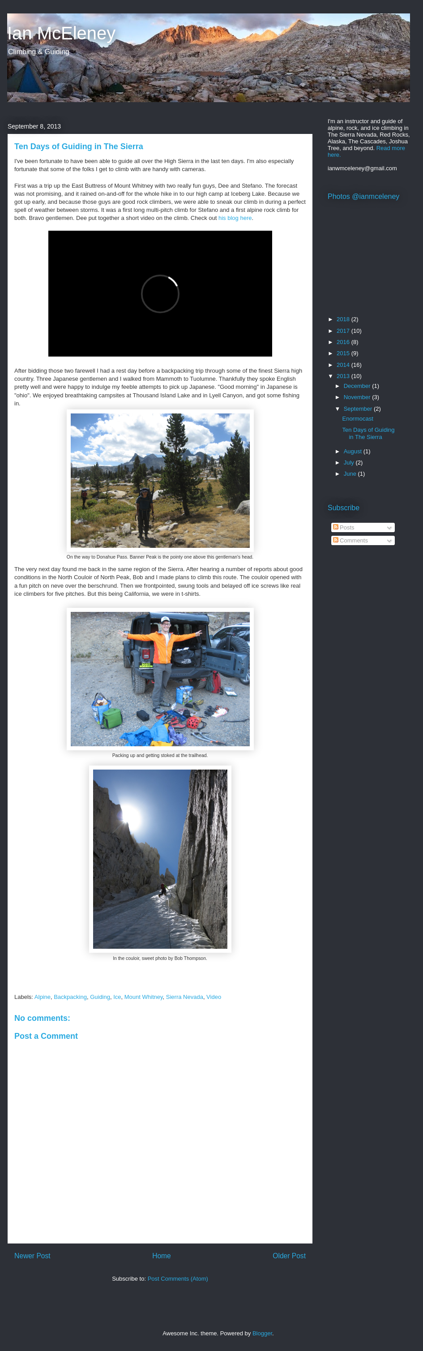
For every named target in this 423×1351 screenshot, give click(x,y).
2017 (344, 330)
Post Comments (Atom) (178, 1278)
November (358, 397)
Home (161, 1256)
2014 (344, 364)
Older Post (289, 1256)
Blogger (262, 1333)
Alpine (42, 997)
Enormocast (357, 418)
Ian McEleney (61, 33)
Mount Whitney (143, 997)
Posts (344, 527)
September (359, 408)
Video (213, 997)
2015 (344, 353)
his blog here (235, 218)
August (353, 451)
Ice (117, 997)
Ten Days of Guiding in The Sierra (368, 433)
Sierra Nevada (184, 997)
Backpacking (70, 997)
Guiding (100, 997)
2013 (344, 376)
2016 (344, 342)
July (350, 462)
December (358, 386)
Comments (350, 540)
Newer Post (32, 1256)
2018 (344, 319)
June (351, 473)
